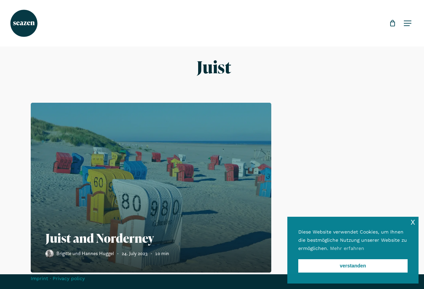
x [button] (413, 221)
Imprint (39, 278)
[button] (406, 23)
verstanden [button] (353, 265)
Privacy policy (69, 278)
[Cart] (390, 23)
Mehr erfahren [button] (347, 248)
